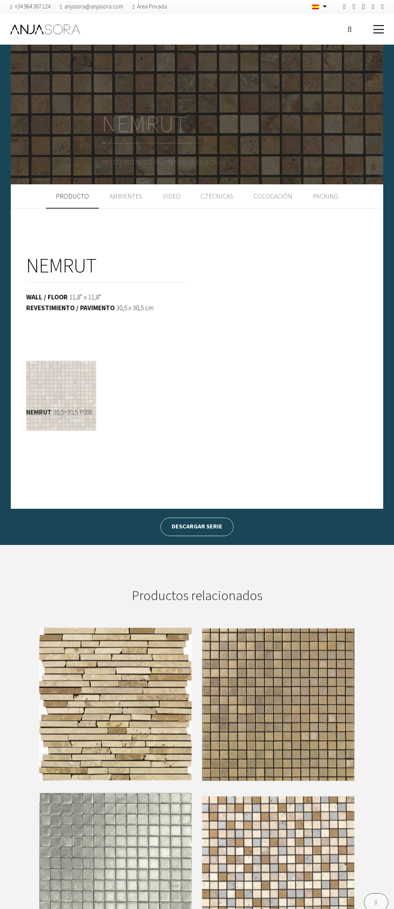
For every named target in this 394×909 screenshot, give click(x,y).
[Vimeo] (373, 6)
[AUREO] (278, 727)
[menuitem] (320, 7)
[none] (320, 7)
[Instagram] (363, 7)
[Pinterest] (354, 6)
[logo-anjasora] (45, 29)
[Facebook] (344, 6)
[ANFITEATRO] (115, 720)
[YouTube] (382, 6)
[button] (349, 29)
